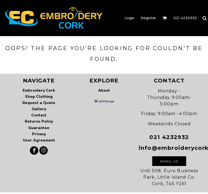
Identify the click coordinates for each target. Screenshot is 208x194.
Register (148, 18)
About (104, 90)
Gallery (39, 109)
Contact (38, 115)
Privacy (39, 134)
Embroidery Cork (39, 90)
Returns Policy (39, 121)
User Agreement (39, 140)
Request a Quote (38, 102)
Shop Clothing (39, 96)
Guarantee (38, 127)
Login (129, 18)
